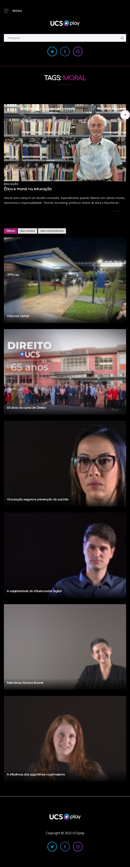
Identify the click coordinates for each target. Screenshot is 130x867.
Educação (11, 184)
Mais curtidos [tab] (27, 231)
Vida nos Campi (18, 316)
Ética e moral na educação (28, 189)
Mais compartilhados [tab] (52, 231)
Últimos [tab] (10, 231)
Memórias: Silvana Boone (25, 683)
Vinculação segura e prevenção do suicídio (37, 499)
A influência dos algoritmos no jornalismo (36, 774)
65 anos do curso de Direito (26, 408)
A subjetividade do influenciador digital (34, 591)
